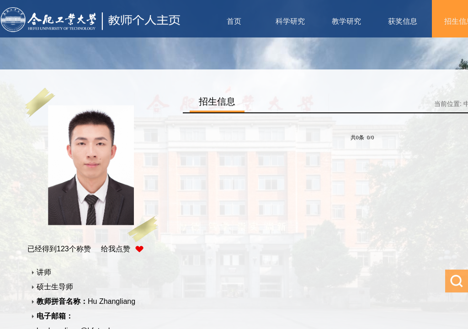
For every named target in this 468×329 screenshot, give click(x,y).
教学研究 (346, 21)
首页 (234, 21)
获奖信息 (402, 21)
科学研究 (290, 21)
